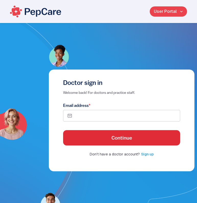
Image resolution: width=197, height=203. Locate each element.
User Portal (168, 11)
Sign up (147, 154)
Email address (76, 105)
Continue (121, 138)
